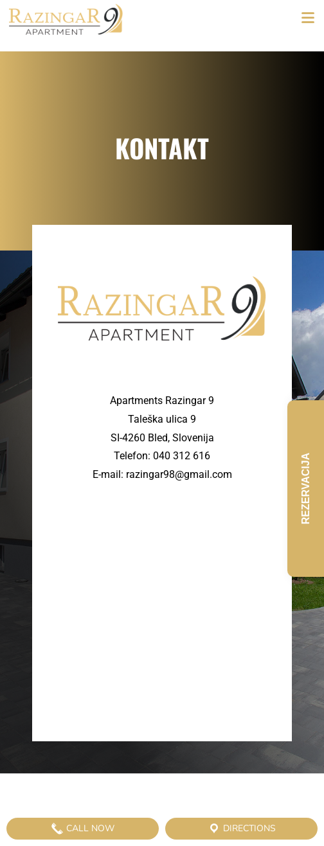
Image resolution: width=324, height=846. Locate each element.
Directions (242, 828)
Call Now (82, 828)
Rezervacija (305, 488)
